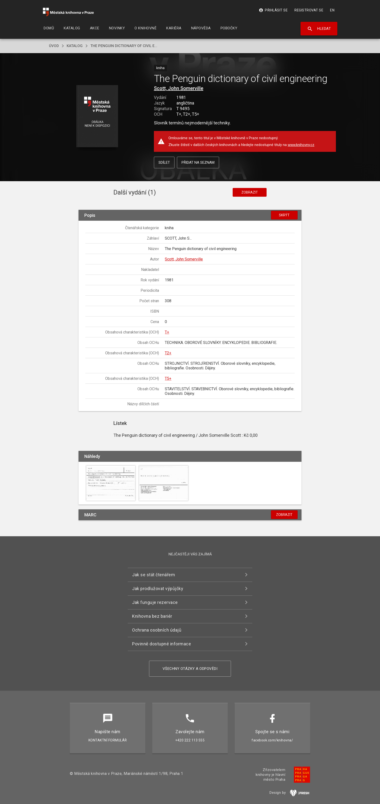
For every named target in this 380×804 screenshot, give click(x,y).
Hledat (319, 29)
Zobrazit (249, 192)
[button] (97, 116)
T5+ (168, 378)
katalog (75, 46)
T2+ (168, 353)
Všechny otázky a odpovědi (190, 668)
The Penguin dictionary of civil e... (123, 46)
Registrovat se (308, 10)
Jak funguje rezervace (155, 602)
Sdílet (164, 162)
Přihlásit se (273, 10)
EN (332, 10)
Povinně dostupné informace (161, 643)
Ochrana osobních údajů (156, 630)
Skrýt (284, 215)
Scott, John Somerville (178, 88)
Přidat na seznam (198, 162)
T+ (167, 332)
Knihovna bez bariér (152, 616)
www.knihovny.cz (301, 145)
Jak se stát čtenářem (153, 574)
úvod (54, 46)
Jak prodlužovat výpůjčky (157, 588)
